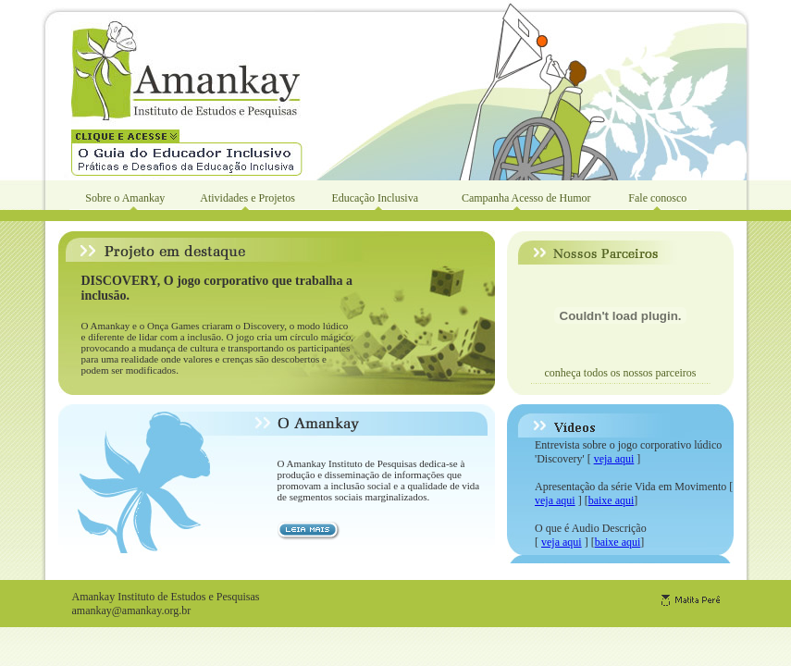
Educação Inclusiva (374, 197)
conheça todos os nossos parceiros (621, 372)
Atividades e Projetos (247, 197)
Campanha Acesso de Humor (526, 197)
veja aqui (614, 458)
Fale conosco (657, 197)
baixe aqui (611, 500)
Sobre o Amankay (125, 197)
